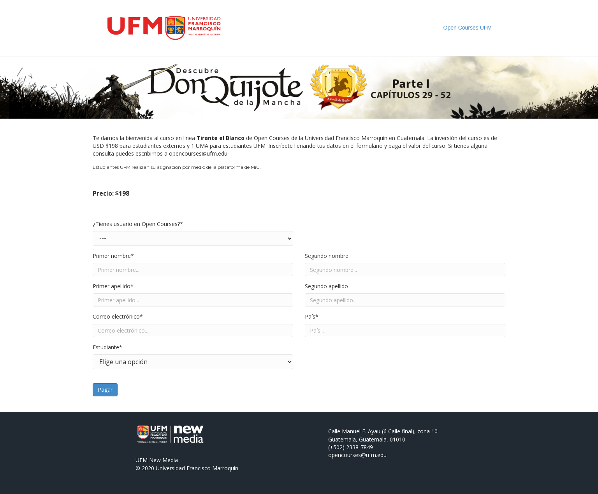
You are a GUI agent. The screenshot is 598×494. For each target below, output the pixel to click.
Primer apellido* (113, 286)
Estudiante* (107, 347)
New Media (163, 460)
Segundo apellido (326, 286)
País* (311, 316)
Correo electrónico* (118, 316)
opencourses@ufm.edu (198, 153)
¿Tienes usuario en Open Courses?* (138, 224)
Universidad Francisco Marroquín (197, 468)
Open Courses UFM (467, 28)
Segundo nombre (326, 255)
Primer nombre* (113, 255)
